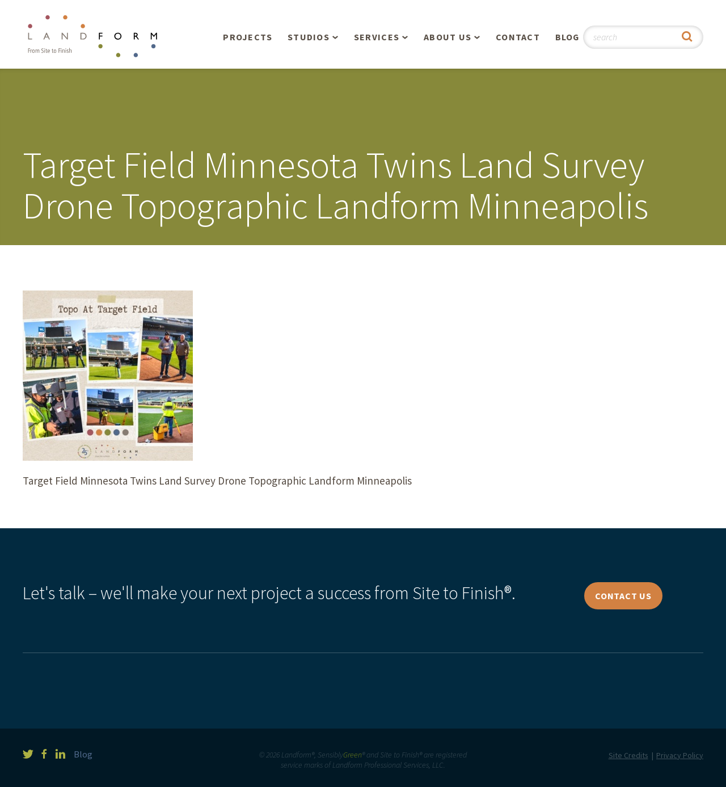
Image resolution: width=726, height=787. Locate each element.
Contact (518, 37)
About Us (447, 37)
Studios (309, 37)
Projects (247, 37)
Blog (567, 37)
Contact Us (623, 595)
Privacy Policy (679, 755)
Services (376, 37)
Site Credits (628, 755)
